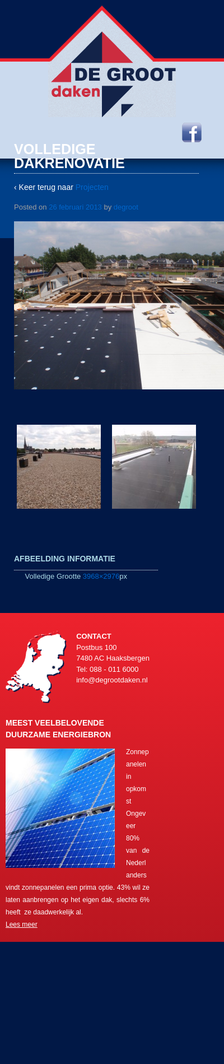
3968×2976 (101, 576)
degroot (126, 207)
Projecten (92, 187)
